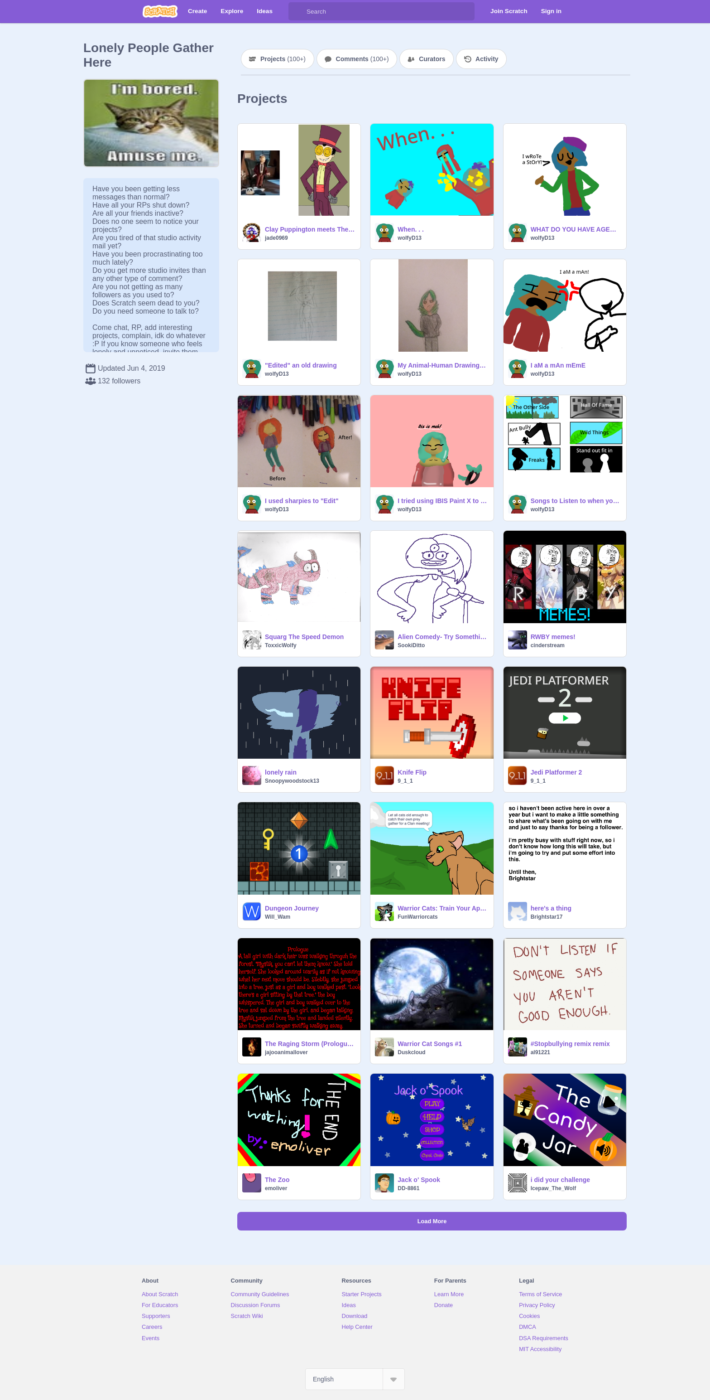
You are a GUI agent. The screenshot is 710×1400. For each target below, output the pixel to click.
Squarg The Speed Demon (304, 636)
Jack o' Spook (419, 1179)
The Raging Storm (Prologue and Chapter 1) (310, 1043)
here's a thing (551, 908)
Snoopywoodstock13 (292, 781)
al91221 (540, 1052)
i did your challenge (560, 1179)
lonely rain (281, 772)
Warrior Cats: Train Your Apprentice (443, 908)
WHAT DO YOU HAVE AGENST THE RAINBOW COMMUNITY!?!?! (576, 229)
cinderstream (548, 645)
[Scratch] (160, 11)
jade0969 (276, 238)
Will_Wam (277, 917)
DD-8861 (408, 1188)
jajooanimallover (286, 1052)
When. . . (411, 229)
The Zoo (277, 1179)
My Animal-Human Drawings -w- (443, 365)
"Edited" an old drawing (301, 365)
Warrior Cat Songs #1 (430, 1043)
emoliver (276, 1188)
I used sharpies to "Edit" (302, 500)
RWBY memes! (553, 636)
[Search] (297, 11)
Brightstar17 (547, 917)
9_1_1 (405, 781)
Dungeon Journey (292, 908)
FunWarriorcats (417, 917)
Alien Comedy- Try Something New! (443, 636)
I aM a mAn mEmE (558, 365)
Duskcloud (411, 1052)
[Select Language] (355, 1379)
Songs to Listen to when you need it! (576, 500)
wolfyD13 (410, 238)
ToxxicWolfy (281, 645)
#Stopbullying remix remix (570, 1043)
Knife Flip (412, 772)
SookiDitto (411, 645)
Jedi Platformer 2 (556, 772)
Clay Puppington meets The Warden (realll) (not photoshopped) (310, 229)
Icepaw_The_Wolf (553, 1188)
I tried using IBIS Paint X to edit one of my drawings (443, 500)
